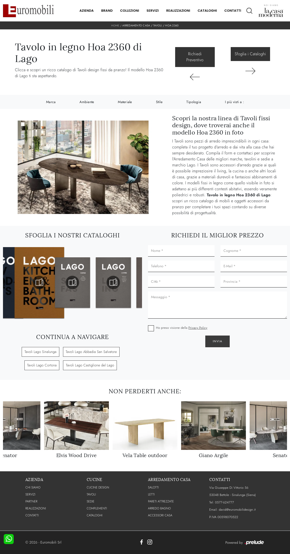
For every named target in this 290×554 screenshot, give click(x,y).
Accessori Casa (160, 515)
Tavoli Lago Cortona (42, 365)
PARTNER (31, 501)
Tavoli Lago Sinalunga (40, 351)
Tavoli (157, 25)
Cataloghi (207, 10)
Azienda (86, 10)
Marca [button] (51, 101)
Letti (151, 494)
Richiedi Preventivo (195, 57)
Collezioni (129, 10)
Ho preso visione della (181, 327)
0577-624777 (224, 502)
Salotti (153, 487)
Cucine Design (98, 487)
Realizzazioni (178, 10)
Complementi (97, 508)
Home (115, 25)
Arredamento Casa (136, 25)
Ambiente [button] (86, 101)
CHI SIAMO (33, 487)
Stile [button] (159, 101)
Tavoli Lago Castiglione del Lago (90, 365)
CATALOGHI (94, 515)
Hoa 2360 (172, 25)
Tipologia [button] (193, 101)
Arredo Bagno (159, 508)
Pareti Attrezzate (161, 501)
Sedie (90, 501)
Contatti (232, 10)
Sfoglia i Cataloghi (250, 54)
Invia (217, 341)
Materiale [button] (125, 101)
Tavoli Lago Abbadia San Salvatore (91, 351)
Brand (107, 10)
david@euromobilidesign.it (237, 509)
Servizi (152, 10)
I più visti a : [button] (234, 101)
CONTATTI (32, 515)
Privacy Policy (197, 327)
